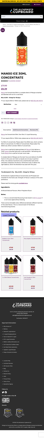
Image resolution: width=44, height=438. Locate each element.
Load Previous (9, 215)
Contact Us (6, 371)
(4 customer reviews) (14, 81)
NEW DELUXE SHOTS (37, 100)
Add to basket (12, 112)
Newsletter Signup (8, 384)
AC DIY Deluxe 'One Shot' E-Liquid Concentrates (26, 118)
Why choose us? (8, 326)
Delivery (6, 329)
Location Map (7, 360)
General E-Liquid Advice (9, 331)
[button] (20, 21)
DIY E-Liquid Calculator (9, 339)
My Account (26, 4)
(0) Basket (37, 4)
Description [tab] (7, 130)
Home (4, 24)
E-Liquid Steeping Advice (10, 334)
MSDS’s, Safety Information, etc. (11, 341)
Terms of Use (7, 381)
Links (5, 376)
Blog (5, 368)
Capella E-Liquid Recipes (10, 349)
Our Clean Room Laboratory (10, 347)
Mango (3, 92)
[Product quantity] (3, 112)
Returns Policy (7, 373)
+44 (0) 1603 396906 (22, 313)
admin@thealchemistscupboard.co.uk (22, 315)
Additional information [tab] (20, 130)
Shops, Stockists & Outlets (10, 352)
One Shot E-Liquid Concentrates (15, 24)
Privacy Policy (7, 378)
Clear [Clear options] (15, 108)
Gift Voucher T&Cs (8, 366)
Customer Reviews (8, 363)
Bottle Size (7, 104)
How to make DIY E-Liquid (10, 336)
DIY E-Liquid (37, 198)
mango (7, 151)
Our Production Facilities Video (11, 344)
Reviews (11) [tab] (34, 130)
